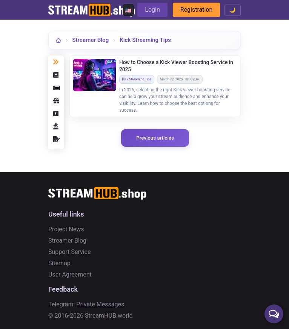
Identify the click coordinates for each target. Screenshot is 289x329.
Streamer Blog (90, 40)
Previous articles (155, 138)
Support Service (69, 251)
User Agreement (70, 274)
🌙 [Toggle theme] (232, 10)
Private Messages (100, 304)
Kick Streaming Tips (145, 40)
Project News (66, 229)
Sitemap (59, 263)
